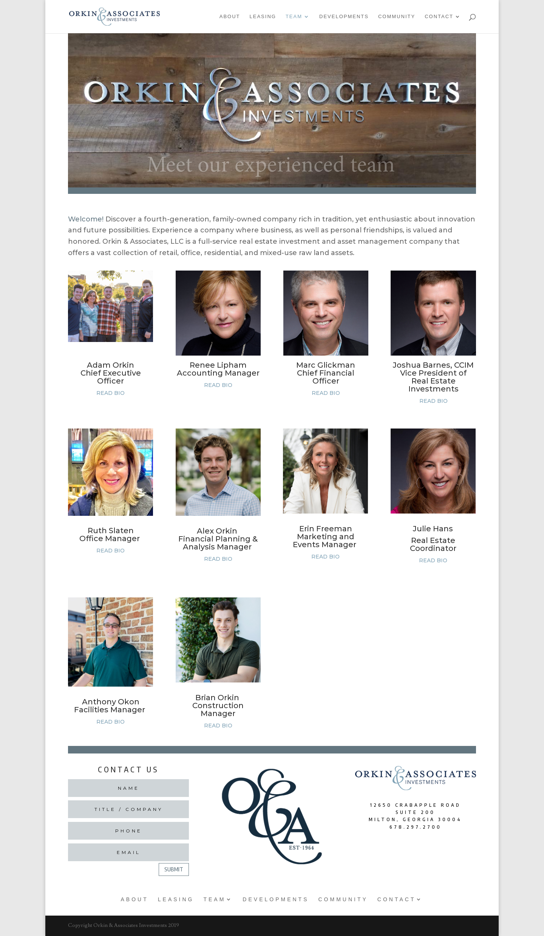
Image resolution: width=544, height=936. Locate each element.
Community (396, 16)
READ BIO (110, 393)
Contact (439, 16)
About (229, 16)
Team (294, 16)
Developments (344, 16)
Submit (173, 869)
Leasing (263, 16)
